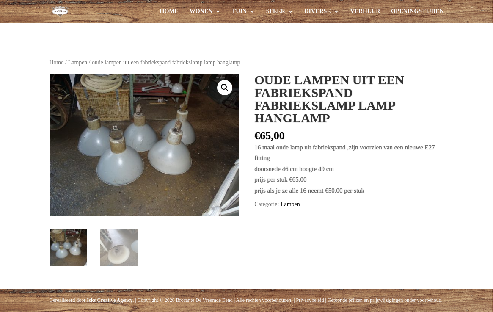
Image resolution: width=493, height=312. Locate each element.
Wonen (201, 11)
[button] (224, 87)
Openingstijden (417, 11)
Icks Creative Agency (109, 300)
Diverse (318, 11)
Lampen (77, 62)
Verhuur (365, 11)
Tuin (239, 11)
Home (169, 11)
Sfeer (275, 11)
